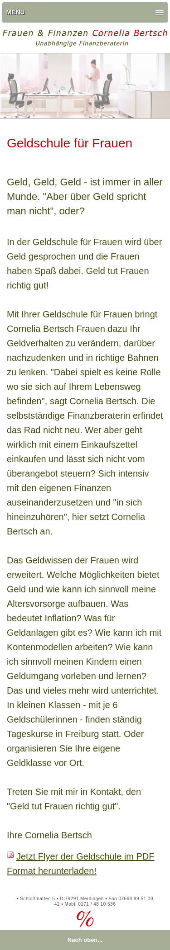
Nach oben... (85, 939)
